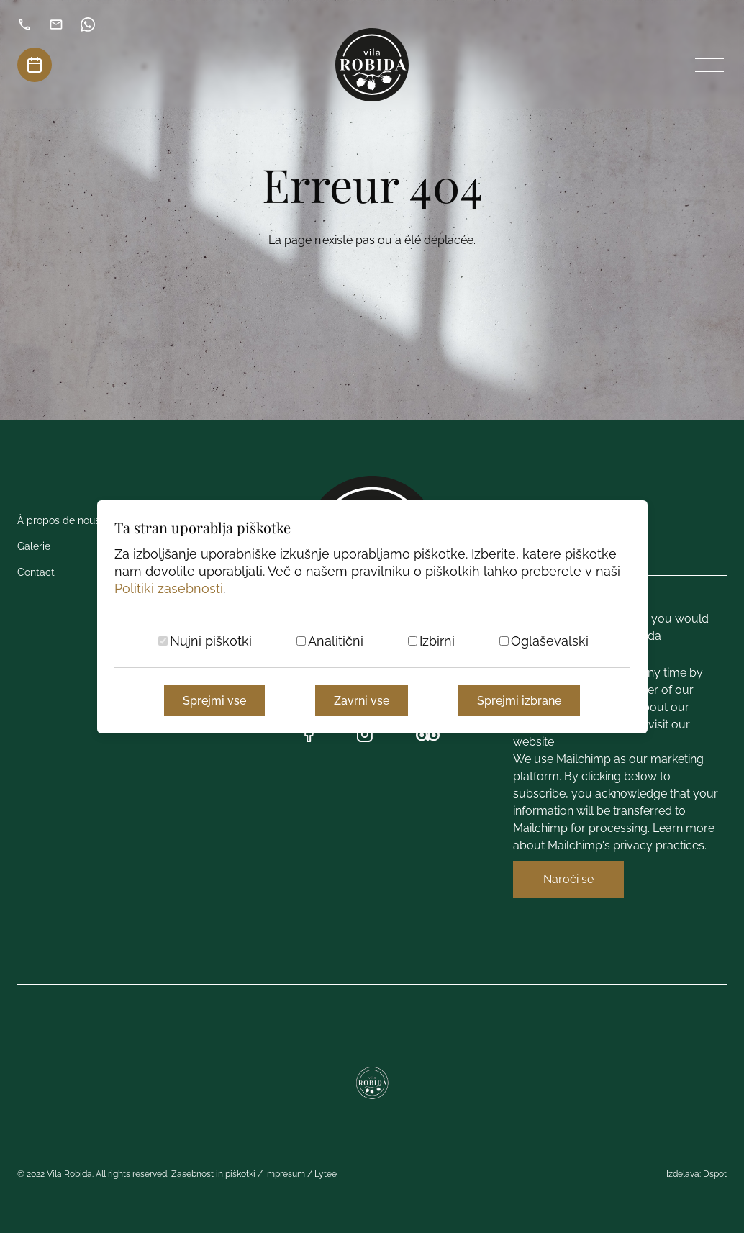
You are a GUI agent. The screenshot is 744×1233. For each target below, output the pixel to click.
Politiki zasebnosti (168, 588)
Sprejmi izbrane (519, 701)
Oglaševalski (550, 641)
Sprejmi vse (214, 701)
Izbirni (437, 641)
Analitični (335, 641)
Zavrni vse (361, 701)
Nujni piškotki (211, 641)
